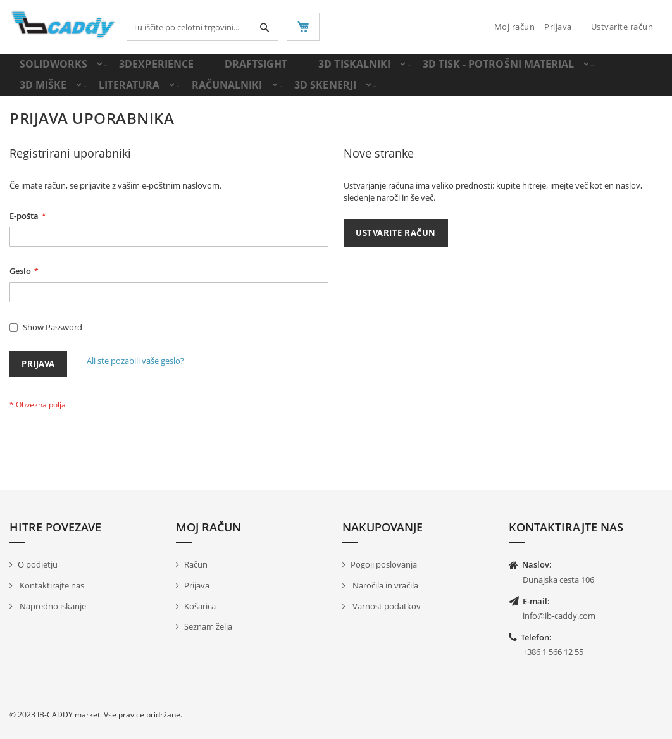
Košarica (200, 606)
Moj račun (514, 26)
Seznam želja (208, 626)
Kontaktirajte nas (51, 585)
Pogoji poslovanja (384, 565)
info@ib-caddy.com (559, 615)
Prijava (558, 26)
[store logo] (63, 24)
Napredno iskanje (52, 606)
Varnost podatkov (386, 606)
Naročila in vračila (384, 585)
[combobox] (202, 27)
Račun (196, 565)
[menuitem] (52, 70)
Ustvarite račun (622, 26)
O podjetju (38, 565)
